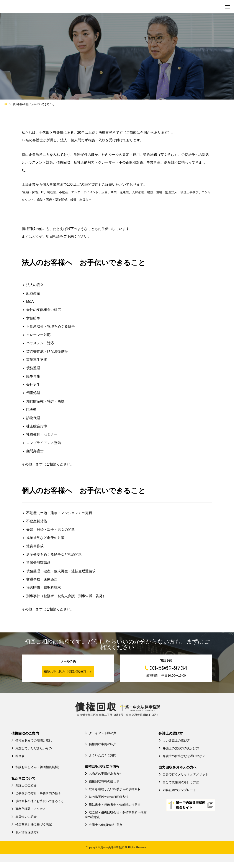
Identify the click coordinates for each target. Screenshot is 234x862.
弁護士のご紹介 (24, 785)
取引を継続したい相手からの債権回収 (113, 789)
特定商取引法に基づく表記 (31, 824)
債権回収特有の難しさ (102, 781)
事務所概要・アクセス (28, 809)
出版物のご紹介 (24, 816)
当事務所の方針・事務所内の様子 (36, 793)
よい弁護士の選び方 (174, 740)
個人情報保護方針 (25, 832)
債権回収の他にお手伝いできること (37, 801)
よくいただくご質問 (100, 755)
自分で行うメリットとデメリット (183, 774)
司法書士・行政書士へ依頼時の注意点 (113, 804)
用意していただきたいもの (31, 748)
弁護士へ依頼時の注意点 (103, 825)
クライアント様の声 (100, 733)
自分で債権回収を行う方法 (179, 782)
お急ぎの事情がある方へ (103, 773)
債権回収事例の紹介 (100, 744)
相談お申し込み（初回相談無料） (36, 767)
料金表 (18, 756)
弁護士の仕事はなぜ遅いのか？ (182, 756)
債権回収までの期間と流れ (31, 740)
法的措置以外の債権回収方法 (106, 797)
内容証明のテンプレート (177, 790)
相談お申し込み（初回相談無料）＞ (68, 671)
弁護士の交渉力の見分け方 (179, 748)
